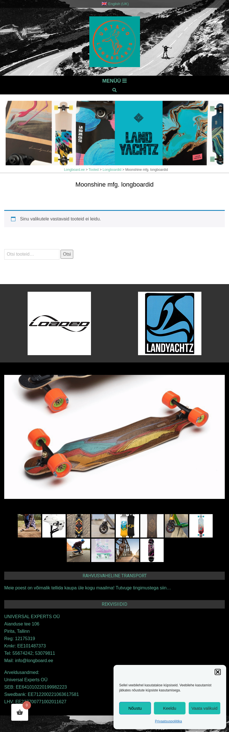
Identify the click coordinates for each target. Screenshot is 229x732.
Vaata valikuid (204, 708)
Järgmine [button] (209, 108)
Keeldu (169, 708)
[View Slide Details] (114, 133)
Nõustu (135, 708)
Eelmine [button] (189, 108)
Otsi (67, 254)
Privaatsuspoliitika (168, 721)
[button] (218, 672)
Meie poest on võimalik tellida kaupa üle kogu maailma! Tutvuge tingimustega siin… (87, 587)
